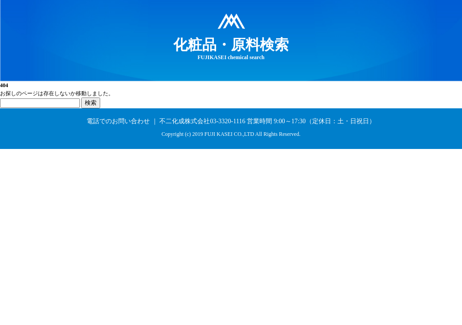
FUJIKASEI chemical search (231, 48)
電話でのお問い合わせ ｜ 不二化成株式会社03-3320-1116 (166, 121)
